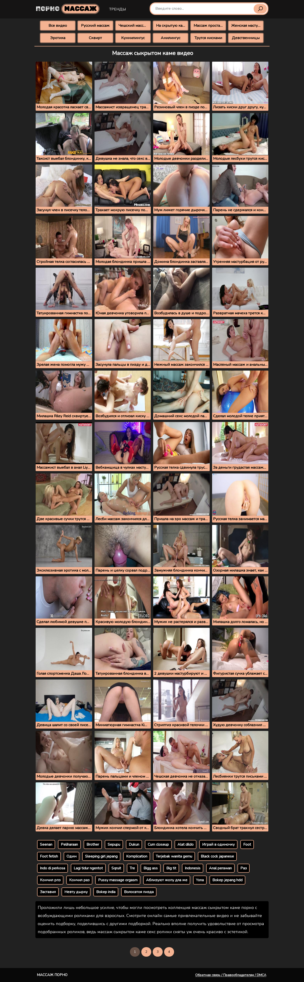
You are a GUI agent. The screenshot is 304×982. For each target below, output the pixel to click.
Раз (243, 868)
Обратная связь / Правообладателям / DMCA (230, 975)
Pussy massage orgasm (118, 880)
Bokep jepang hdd (227, 880)
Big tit (171, 868)
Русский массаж (95, 25)
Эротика (57, 38)
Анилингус (170, 38)
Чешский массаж (133, 25)
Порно (68, 9)
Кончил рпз (50, 880)
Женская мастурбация (247, 25)
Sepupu (114, 844)
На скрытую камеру (172, 25)
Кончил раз (79, 880)
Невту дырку (76, 892)
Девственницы (246, 38)
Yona (200, 880)
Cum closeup (158, 844)
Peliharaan (69, 844)
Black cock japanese (217, 856)
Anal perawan (220, 868)
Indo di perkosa (52, 868)
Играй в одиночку (218, 844)
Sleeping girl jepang (101, 856)
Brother (92, 844)
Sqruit (116, 868)
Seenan (46, 844)
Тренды (117, 9)
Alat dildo (185, 844)
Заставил (48, 892)
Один (71, 856)
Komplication (136, 856)
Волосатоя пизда (139, 892)
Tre (132, 868)
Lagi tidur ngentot (88, 868)
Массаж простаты (209, 25)
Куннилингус (133, 38)
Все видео (57, 25)
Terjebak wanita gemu (174, 856)
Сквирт (95, 38)
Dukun (134, 844)
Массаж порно (52, 975)
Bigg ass (150, 868)
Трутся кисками (208, 38)
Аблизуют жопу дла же (166, 880)
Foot (247, 844)
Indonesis (192, 868)
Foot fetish (49, 856)
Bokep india (105, 892)
